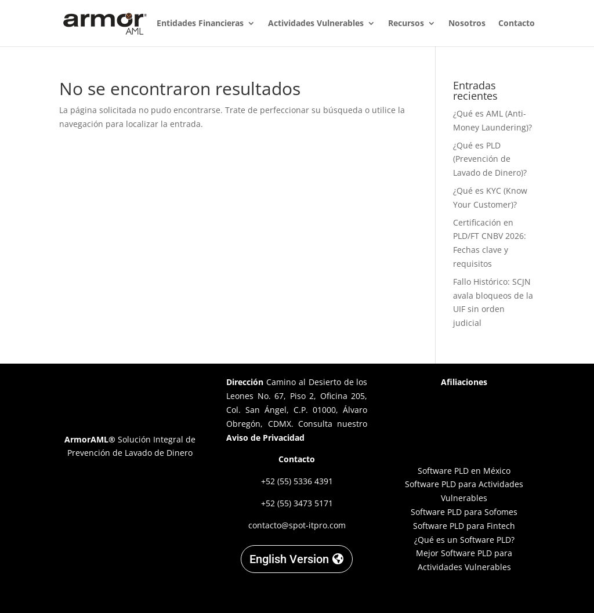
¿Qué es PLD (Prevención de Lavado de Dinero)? (490, 159)
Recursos (406, 23)
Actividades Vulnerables (316, 23)
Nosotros (467, 23)
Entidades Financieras (200, 23)
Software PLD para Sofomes (464, 511)
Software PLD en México (464, 470)
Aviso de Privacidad (265, 437)
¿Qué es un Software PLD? (464, 539)
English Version (289, 559)
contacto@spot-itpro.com (297, 525)
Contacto (516, 23)
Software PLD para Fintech (464, 525)
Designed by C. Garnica (464, 594)
